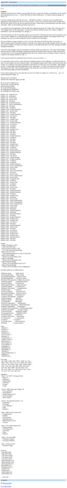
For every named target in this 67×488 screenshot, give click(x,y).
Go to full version (6, 486)
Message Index (7, 483)
